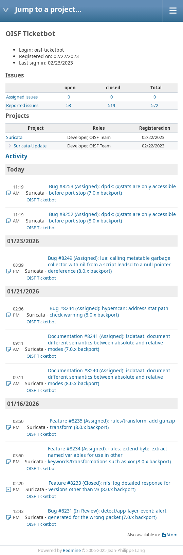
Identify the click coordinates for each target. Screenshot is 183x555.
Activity (16, 156)
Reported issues (22, 105)
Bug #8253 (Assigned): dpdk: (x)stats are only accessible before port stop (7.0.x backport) (112, 189)
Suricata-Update (30, 146)
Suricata (14, 137)
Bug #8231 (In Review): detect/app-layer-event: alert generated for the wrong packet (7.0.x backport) (107, 513)
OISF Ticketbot (41, 200)
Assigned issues (22, 97)
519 (111, 105)
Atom (172, 535)
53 (68, 105)
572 (154, 105)
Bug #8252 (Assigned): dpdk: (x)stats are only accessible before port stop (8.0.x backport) (112, 217)
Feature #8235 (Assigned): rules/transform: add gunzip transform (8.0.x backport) (112, 423)
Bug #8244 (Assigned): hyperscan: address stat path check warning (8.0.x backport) (109, 311)
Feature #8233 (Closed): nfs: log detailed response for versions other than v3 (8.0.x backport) (109, 486)
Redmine (72, 550)
